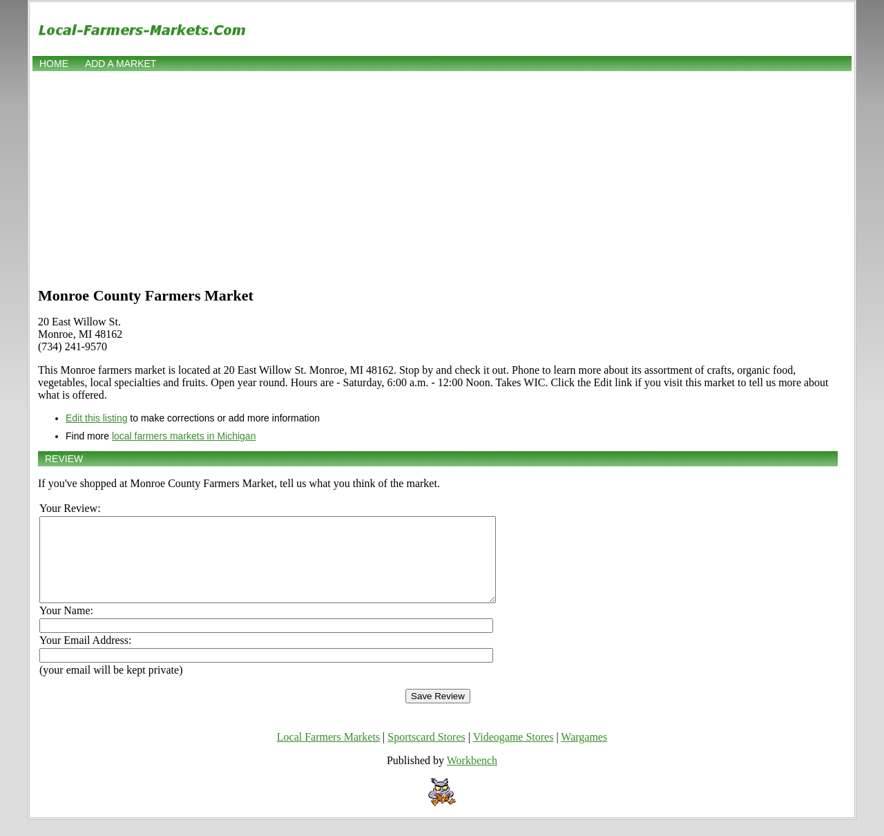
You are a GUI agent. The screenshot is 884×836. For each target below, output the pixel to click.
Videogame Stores (513, 753)
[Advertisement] (442, 177)
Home (53, 63)
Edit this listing (96, 418)
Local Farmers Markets (328, 753)
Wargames (584, 753)
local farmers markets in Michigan (184, 435)
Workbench (472, 777)
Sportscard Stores (426, 753)
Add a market (120, 63)
